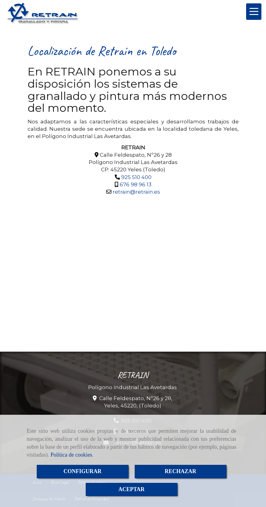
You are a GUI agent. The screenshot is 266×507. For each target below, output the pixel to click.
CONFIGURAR (83, 471)
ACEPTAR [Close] (131, 489)
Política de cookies (71, 455)
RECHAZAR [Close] (180, 471)
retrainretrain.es (136, 192)
